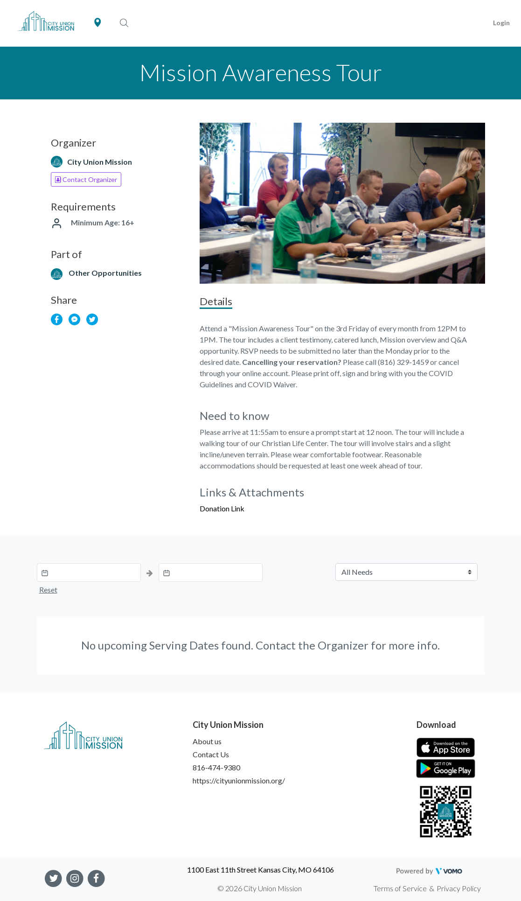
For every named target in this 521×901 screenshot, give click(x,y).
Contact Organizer (86, 179)
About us (207, 741)
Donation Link (222, 508)
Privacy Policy (459, 888)
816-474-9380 (216, 767)
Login (501, 23)
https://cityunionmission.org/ (239, 780)
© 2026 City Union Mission (259, 888)
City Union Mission (99, 161)
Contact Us (211, 754)
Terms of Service (400, 888)
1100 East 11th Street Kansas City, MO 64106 (260, 869)
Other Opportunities (105, 272)
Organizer (343, 645)
